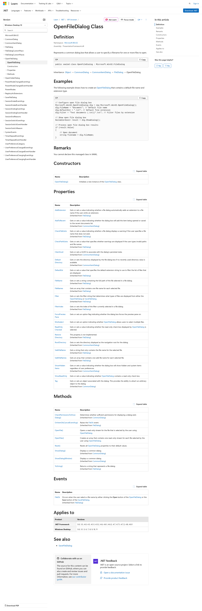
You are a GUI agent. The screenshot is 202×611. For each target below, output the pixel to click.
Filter (57, 296)
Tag (56, 381)
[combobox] (25, 25)
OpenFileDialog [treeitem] (13, 62)
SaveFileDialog (90, 299)
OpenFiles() (59, 438)
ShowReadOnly (61, 376)
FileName (58, 280)
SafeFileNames (60, 358)
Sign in (196, 3)
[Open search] (189, 3)
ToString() (59, 466)
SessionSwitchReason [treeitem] (13, 128)
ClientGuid (59, 252)
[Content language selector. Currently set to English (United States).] (15, 597)
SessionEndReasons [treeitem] (13, 116)
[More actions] (146, 20)
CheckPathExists (61, 241)
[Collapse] (44, 19)
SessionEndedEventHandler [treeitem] (16, 105)
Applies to (160, 48)
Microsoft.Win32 (71, 42)
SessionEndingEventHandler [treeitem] (16, 112)
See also (159, 52)
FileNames (59, 288)
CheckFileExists (61, 231)
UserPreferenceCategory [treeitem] (15, 143)
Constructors (161, 34)
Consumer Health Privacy (75, 603)
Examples (159, 28)
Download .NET (191, 10)
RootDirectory (60, 342)
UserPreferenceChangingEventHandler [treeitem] (20, 159)
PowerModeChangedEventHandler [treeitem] (19, 85)
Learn (56, 19)
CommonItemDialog (101, 72)
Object (68, 72)
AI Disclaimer (8, 603)
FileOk (91, 422)
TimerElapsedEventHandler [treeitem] (15, 140)
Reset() (57, 445)
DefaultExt (59, 270)
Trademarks (108, 603)
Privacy (57, 603)
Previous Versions (24, 603)
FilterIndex (59, 306)
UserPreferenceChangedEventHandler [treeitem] (20, 151)
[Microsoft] (5, 3)
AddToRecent (60, 220)
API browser (72, 19)
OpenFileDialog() (61, 181)
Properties (160, 38)
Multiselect (59, 322)
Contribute (47, 603)
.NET (62, 19)
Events (158, 45)
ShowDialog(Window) (63, 458)
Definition (160, 24)
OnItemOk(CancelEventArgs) (66, 422)
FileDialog (118, 72)
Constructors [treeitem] (12, 66)
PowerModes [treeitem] (10, 89)
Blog (35, 603)
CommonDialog (81, 72)
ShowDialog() (60, 450)
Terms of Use (96, 603)
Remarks (159, 31)
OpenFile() (59, 430)
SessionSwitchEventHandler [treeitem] (16, 124)
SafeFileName (60, 350)
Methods (159, 41)
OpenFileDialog (104, 87)
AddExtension (60, 210)
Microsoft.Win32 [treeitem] (12, 35)
